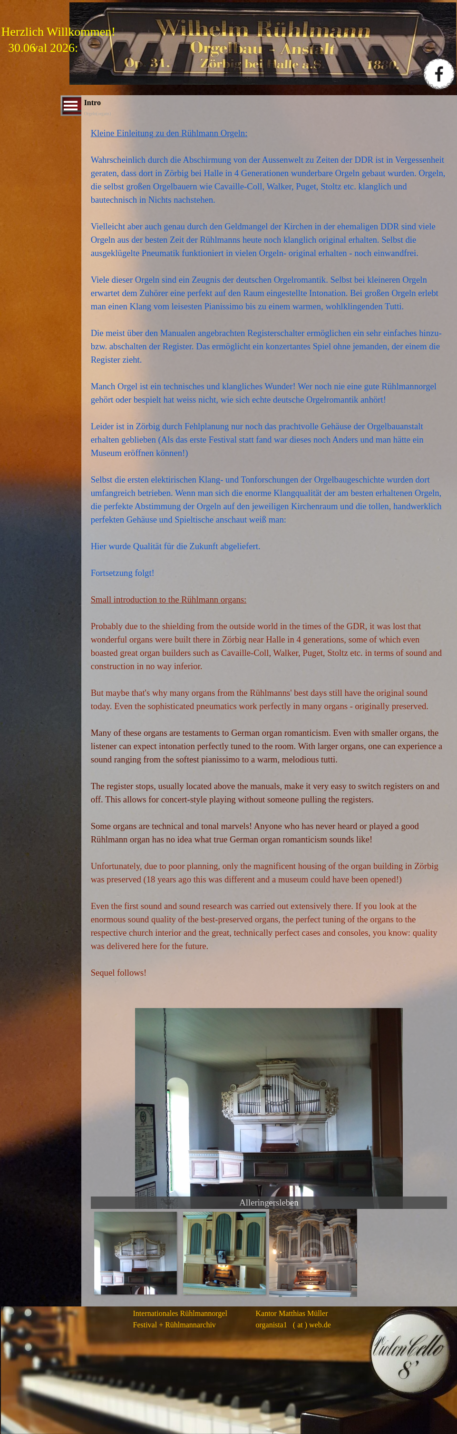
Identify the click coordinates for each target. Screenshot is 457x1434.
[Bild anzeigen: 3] (313, 1253)
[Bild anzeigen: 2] (224, 1253)
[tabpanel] (269, 558)
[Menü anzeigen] (70, 105)
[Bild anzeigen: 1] (135, 1253)
